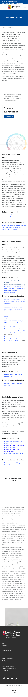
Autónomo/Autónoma (8, 648)
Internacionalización (7, 658)
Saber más (9, 116)
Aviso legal (14, 690)
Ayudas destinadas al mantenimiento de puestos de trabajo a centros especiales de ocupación (13, 217)
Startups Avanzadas (7, 660)
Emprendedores (6, 650)
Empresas (4, 645)
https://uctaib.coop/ (9, 447)
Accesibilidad (14, 695)
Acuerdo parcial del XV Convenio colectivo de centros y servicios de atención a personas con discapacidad (14, 227)
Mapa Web (14, 692)
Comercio (4, 656)
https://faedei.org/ (9, 293)
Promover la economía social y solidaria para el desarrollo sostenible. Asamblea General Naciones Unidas (15, 331)
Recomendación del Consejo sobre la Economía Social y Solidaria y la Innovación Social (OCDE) (14, 339)
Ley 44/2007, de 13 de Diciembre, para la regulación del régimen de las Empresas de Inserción (14, 289)
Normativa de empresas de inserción (14, 299)
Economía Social (10, 27)
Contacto (14, 688)
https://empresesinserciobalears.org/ (14, 285)
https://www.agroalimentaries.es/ (13, 453)
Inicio (3, 27)
